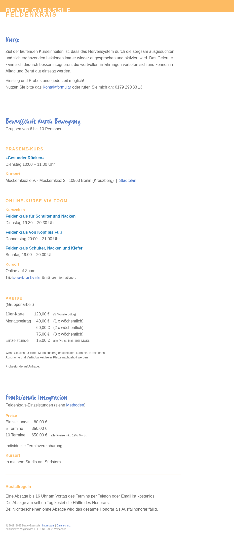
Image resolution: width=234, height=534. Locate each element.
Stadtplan (127, 180)
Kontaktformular (57, 87)
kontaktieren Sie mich (26, 277)
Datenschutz (64, 525)
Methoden (75, 405)
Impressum (48, 525)
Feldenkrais (31, 14)
